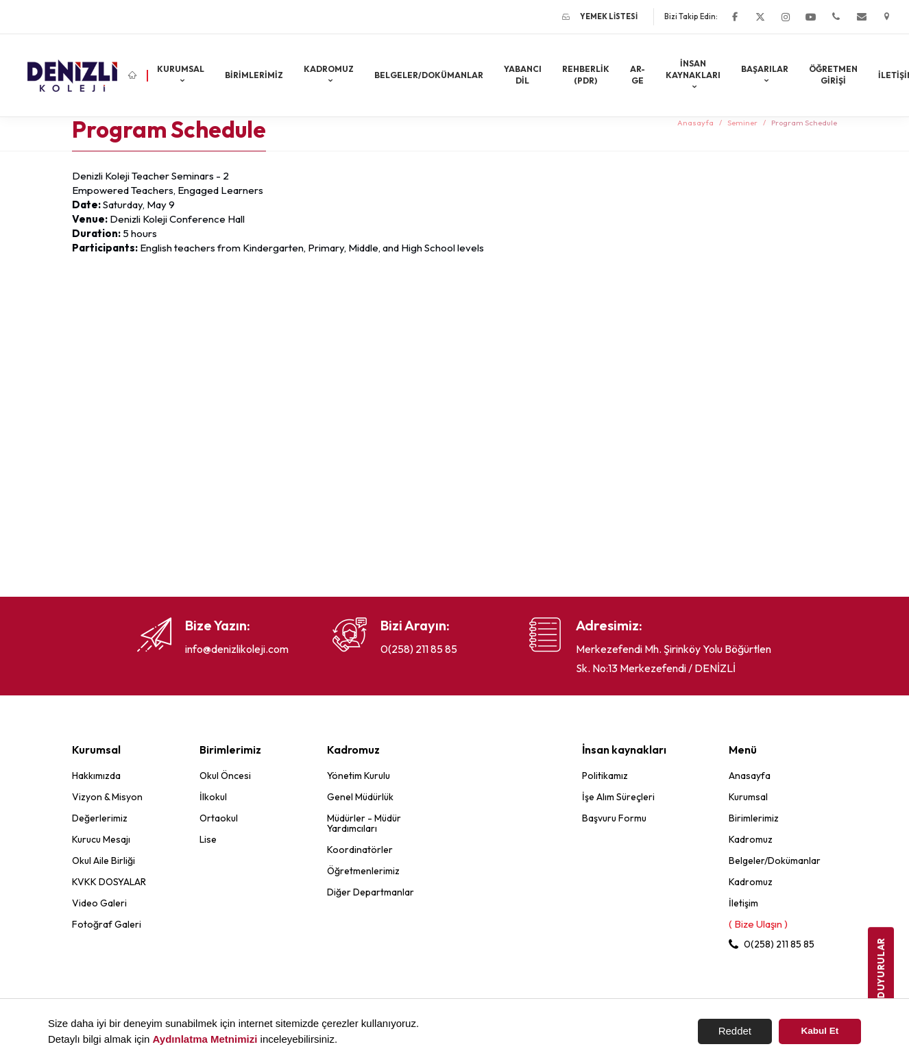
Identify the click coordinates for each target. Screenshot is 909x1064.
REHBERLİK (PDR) (585, 75)
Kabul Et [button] (820, 1031)
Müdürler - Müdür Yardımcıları (364, 823)
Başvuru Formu (614, 818)
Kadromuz (329, 69)
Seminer (742, 122)
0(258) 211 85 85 (418, 649)
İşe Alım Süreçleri (618, 797)
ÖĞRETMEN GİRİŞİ (833, 75)
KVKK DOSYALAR (109, 882)
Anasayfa (695, 122)
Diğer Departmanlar (370, 892)
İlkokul (213, 797)
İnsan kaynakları (693, 69)
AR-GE (637, 75)
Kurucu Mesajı (101, 839)
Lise (208, 839)
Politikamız (605, 775)
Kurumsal (180, 69)
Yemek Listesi (600, 16)
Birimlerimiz (254, 75)
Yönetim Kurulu (358, 775)
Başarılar (764, 69)
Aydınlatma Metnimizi (205, 1039)
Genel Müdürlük (360, 797)
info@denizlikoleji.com (237, 649)
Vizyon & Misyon (107, 797)
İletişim (743, 903)
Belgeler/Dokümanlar (428, 75)
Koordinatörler (360, 849)
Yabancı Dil (523, 75)
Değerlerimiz (100, 818)
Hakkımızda (96, 775)
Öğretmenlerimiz (363, 871)
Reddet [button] (734, 1031)
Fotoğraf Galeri (106, 924)
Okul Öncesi (225, 775)
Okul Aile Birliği (103, 860)
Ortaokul (218, 818)
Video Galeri (99, 903)
